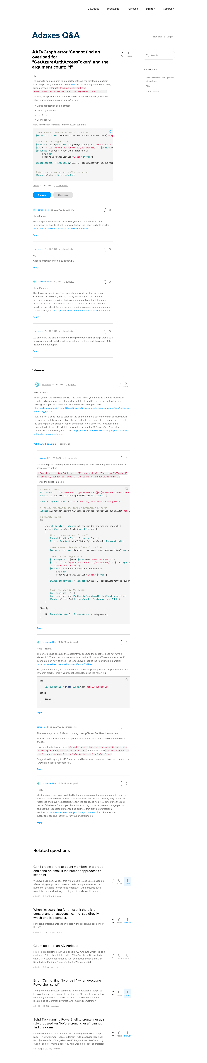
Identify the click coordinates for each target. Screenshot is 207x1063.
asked (36, 185)
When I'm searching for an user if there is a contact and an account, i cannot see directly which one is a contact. (66, 914)
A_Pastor (57, 896)
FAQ (148, 86)
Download (93, 9)
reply (36, 235)
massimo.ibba (58, 967)
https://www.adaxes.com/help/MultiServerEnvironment (82, 310)
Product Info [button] (112, 9)
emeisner (56, 1048)
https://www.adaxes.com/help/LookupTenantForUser (64, 664)
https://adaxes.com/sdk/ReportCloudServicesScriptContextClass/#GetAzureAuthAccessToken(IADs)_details (81, 409)
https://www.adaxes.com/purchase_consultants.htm (74, 812)
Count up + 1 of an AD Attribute (55, 946)
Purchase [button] (132, 9)
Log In (170, 36)
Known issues (152, 91)
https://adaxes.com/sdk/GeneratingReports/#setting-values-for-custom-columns (81, 432)
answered (46, 384)
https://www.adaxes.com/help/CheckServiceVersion (60, 228)
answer (42, 195)
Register (157, 36)
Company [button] (168, 9)
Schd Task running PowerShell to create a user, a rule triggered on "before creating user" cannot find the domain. (69, 1023)
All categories (150, 69)
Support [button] (150, 9)
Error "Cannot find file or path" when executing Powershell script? (67, 983)
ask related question (45, 444)
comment (63, 195)
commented (43, 209)
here (72, 84)
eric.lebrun (57, 932)
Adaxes (39, 8)
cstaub (56, 1006)
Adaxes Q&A (58, 35)
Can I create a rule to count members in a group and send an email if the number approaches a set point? (68, 871)
